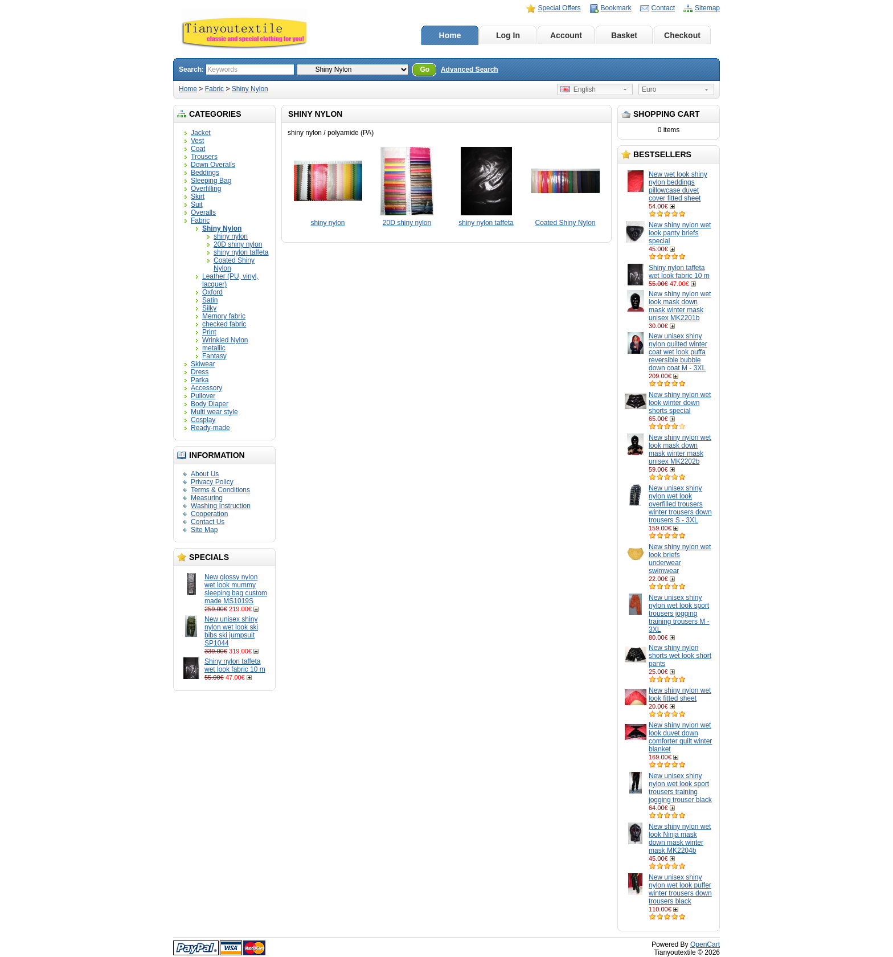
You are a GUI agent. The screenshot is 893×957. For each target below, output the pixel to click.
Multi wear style (214, 412)
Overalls (203, 212)
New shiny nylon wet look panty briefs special (680, 233)
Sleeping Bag (211, 181)
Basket (624, 35)
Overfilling (206, 189)
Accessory (206, 388)
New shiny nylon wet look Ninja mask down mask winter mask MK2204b (680, 838)
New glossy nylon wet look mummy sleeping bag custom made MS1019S (235, 589)
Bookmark (616, 8)
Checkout (682, 35)
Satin (210, 300)
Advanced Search (469, 69)
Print (209, 332)
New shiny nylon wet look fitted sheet (680, 694)
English (578, 89)
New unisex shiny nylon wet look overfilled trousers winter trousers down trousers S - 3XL (680, 504)
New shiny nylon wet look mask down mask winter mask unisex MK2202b (680, 449)
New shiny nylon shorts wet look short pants (680, 656)
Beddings (205, 173)
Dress (199, 372)
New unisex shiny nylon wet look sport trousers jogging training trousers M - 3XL (679, 613)
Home (450, 35)
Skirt (197, 197)
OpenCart (705, 944)
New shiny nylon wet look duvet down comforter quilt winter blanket (680, 737)
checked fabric (224, 324)
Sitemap (707, 8)
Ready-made (210, 428)
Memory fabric (223, 316)
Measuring (207, 498)
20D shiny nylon (238, 244)
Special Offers (559, 8)
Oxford (212, 292)
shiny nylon (231, 236)
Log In (508, 35)
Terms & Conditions (220, 490)
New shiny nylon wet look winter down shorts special (680, 403)
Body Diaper (209, 404)
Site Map (204, 530)
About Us (205, 474)
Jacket (201, 133)
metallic (214, 348)
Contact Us (207, 522)
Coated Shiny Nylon (565, 223)
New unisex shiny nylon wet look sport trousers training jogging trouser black (680, 788)
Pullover (203, 396)
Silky (209, 308)
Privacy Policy (212, 482)
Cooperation (209, 514)
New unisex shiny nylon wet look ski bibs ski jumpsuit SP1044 (231, 631)
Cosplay (203, 420)
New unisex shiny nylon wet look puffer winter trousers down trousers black (680, 889)
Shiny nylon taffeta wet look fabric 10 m (234, 665)
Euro (649, 89)
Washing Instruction (221, 506)
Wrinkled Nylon (225, 340)
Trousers (204, 157)
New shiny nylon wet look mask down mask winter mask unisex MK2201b (680, 306)
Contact (663, 8)
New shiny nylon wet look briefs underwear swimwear (680, 559)
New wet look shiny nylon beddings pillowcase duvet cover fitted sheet (678, 186)
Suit (197, 204)
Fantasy (214, 356)
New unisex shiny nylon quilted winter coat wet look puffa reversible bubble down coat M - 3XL (678, 352)
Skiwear (203, 364)
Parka (199, 380)
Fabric (214, 89)
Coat (198, 149)
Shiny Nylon (250, 89)
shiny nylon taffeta (241, 252)
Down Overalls (213, 165)
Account (566, 35)
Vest (197, 141)
